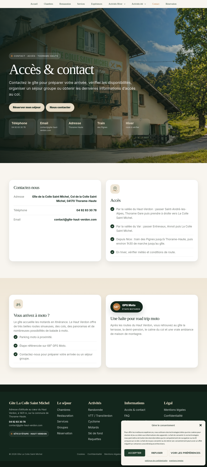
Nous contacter (63, 107)
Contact (150, 4)
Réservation (163, 4)
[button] (200, 425)
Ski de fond (95, 432)
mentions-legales (176, 460)
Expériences (96, 4)
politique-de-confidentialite (156, 460)
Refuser (157, 452)
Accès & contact (134, 409)
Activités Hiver (115, 4)
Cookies (81, 452)
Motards (93, 426)
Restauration (69, 4)
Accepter (134, 452)
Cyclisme (94, 421)
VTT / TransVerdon (100, 415)
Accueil (41, 4)
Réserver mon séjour (27, 107)
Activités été (135, 4)
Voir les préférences (185, 452)
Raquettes (94, 438)
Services (83, 4)
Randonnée (95, 409)
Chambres (54, 4)
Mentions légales (175, 409)
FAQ (127, 415)
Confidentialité (173, 415)
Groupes (62, 426)
